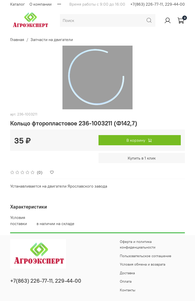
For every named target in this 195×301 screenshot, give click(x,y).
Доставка (127, 273)
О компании (40, 4)
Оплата (126, 281)
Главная (17, 39)
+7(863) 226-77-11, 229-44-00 (157, 4)
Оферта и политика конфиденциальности (137, 244)
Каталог (17, 4)
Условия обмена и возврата (142, 264)
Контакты (127, 290)
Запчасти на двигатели (51, 39)
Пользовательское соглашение (145, 256)
